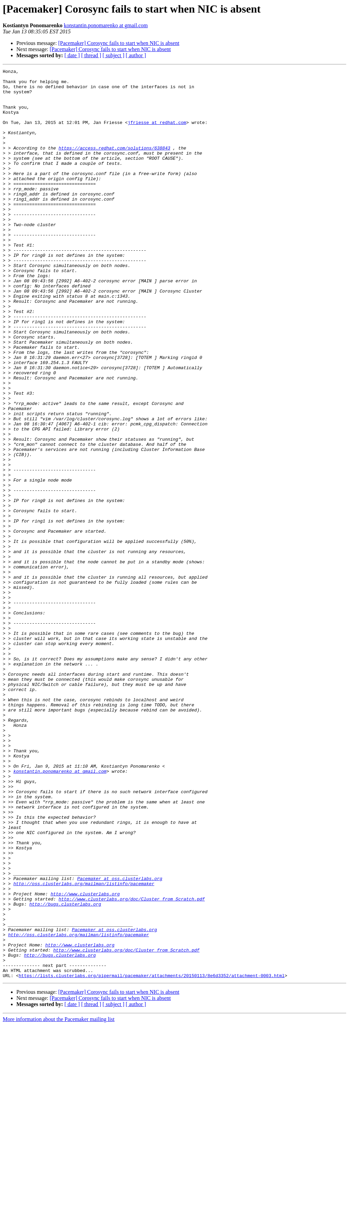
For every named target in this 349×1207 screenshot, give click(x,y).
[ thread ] (91, 55)
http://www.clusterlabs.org (85, 1059)
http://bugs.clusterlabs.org (65, 1071)
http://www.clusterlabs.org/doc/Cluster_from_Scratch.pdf (132, 1065)
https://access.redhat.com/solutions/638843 (114, 164)
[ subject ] (113, 55)
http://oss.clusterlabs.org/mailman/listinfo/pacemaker (83, 1047)
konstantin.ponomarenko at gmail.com (106, 25)
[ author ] (136, 55)
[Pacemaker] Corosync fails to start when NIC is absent (118, 43)
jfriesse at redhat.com (157, 133)
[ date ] (72, 55)
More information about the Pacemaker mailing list (59, 1201)
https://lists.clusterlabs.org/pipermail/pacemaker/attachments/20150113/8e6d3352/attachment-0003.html (152, 1157)
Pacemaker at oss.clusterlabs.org (119, 1041)
